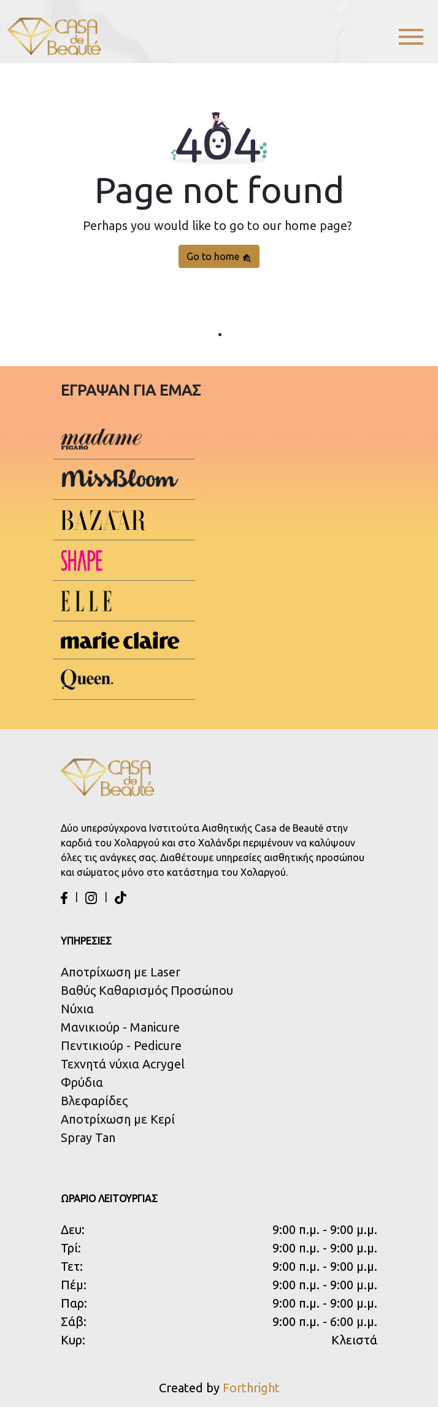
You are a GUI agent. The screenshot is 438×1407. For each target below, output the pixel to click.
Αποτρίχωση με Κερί (118, 1119)
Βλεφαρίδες (94, 1101)
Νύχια (77, 1009)
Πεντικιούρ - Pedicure (121, 1045)
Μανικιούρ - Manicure (120, 1027)
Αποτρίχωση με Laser (120, 972)
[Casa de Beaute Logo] (54, 36)
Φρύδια (82, 1082)
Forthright (251, 1388)
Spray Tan (88, 1137)
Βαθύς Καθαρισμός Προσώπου (147, 990)
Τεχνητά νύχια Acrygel (123, 1064)
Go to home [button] (219, 257)
